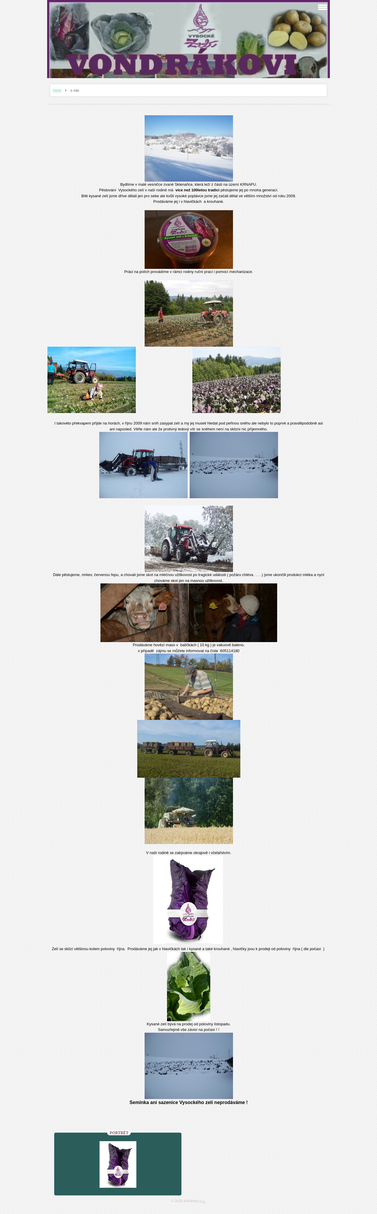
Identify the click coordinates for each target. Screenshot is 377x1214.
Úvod (57, 90)
